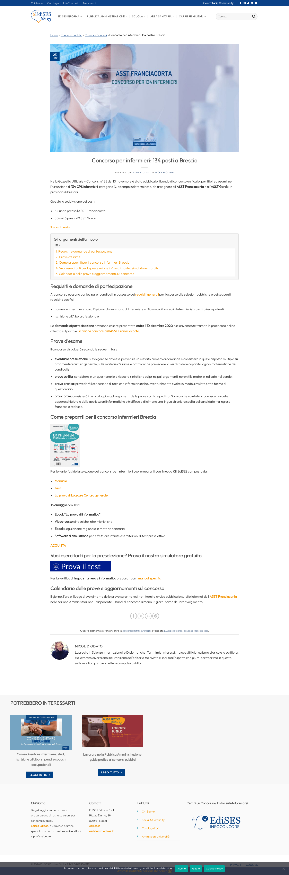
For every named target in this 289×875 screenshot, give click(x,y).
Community (226, 3)
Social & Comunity (153, 820)
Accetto (181, 868)
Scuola (139, 16)
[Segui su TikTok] (248, 3)
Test (58, 488)
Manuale (61, 481)
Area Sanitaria (162, 16)
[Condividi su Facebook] (133, 616)
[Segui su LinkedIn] (252, 3)
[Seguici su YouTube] (256, 3)
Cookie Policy (214, 868)
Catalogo (53, 3)
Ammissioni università (155, 836)
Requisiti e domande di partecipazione (85, 251)
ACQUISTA (58, 545)
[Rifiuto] (283, 870)
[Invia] (253, 16)
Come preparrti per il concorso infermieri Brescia (94, 262)
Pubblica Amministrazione (107, 16)
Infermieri (146, 630)
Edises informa (70, 16)
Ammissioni (89, 3)
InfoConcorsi (70, 3)
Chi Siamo (37, 3)
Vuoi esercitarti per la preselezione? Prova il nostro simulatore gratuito (109, 268)
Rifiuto (196, 868)
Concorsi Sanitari (96, 35)
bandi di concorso (173, 630)
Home (54, 35)
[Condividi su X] (141, 616)
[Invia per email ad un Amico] (148, 616)
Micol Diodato (164, 172)
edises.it (94, 826)
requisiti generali (147, 294)
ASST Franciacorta (223, 596)
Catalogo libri (150, 828)
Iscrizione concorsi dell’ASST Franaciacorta (108, 331)
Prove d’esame (69, 257)
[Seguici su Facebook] (240, 3)
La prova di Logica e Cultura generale (81, 495)
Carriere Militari (192, 16)
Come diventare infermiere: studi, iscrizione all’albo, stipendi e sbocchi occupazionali (41, 759)
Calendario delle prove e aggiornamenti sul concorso (96, 274)
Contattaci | (211, 3)
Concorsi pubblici (71, 35)
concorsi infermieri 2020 (196, 630)
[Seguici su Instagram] (244, 3)
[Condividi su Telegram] (155, 616)
